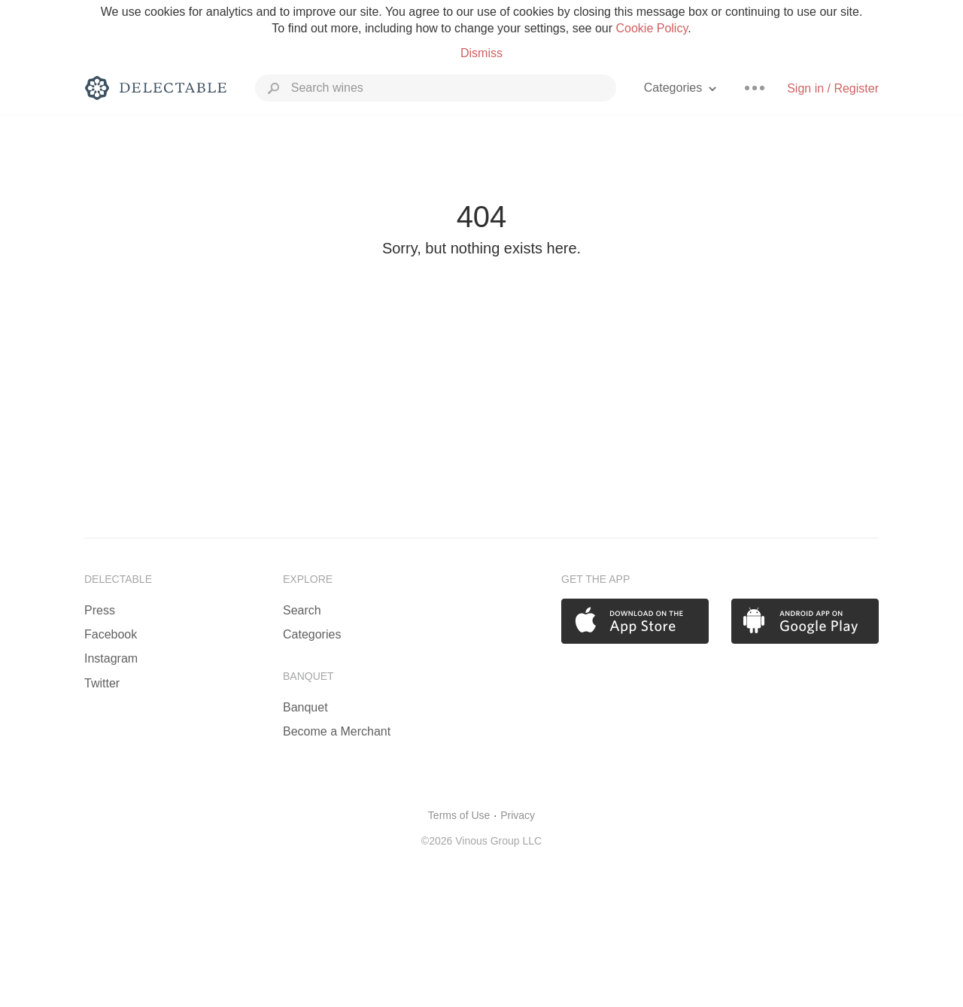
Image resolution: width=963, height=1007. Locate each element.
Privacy (517, 815)
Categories (312, 634)
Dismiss (481, 53)
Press (99, 610)
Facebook (110, 634)
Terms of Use (459, 815)
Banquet (305, 707)
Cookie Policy (651, 28)
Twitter (102, 683)
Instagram (111, 658)
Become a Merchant (336, 731)
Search (302, 610)
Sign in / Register (833, 88)
